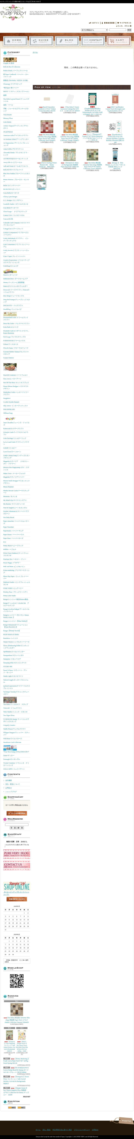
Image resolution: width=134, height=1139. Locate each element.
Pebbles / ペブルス (9, 549)
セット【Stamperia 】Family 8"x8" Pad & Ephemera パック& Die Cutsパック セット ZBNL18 (92, 130)
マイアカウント (124, 23)
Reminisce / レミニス (10, 638)
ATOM (21, 1108)
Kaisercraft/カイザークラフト (13, 428)
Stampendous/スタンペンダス (13, 655)
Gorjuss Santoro (8, 358)
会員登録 (108, 23)
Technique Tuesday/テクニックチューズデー (16, 693)
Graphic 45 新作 (10, 60)
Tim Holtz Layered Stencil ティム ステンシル (16, 100)
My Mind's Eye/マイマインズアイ (15, 500)
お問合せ (93, 41)
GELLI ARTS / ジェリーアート (14, 769)
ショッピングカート (119, 41)
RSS (12, 1108)
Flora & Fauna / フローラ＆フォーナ (15, 348)
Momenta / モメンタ (10, 496)
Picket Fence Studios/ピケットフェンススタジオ (16, 554)
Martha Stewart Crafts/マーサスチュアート (16, 492)
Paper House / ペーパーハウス (13, 534)
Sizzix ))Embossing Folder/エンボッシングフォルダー (16, 647)
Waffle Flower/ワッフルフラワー (14, 729)
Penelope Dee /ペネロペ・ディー (14, 559)
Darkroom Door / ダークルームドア (15, 279)
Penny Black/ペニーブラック (13, 546)
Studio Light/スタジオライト (13, 676)
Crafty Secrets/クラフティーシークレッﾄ (16, 251)
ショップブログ (67, 41)
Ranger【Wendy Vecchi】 (12, 631)
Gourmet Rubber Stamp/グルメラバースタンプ (16, 353)
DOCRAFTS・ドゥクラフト (13, 305)
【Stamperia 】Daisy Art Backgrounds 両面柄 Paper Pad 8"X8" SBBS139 (70, 158)
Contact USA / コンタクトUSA (13, 215)
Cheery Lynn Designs (10, 197)
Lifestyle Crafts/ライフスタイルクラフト (15, 433)
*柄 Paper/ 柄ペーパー (11, 88)
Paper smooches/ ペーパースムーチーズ (16, 522)
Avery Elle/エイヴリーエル (12, 162)
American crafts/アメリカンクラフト (16, 135)
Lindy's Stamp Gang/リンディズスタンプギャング (16, 457)
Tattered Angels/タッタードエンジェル (15, 681)
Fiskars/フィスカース (10, 344)
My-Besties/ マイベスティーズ (14, 504)
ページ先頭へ (126, 1120)
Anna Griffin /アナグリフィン (13, 149)
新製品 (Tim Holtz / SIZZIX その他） (16, 80)
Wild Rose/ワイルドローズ (12, 739)
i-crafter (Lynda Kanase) (11, 402)
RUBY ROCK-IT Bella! (11, 634)
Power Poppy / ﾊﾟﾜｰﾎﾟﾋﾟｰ (12, 563)
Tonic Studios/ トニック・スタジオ (15, 712)
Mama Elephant (8, 487)
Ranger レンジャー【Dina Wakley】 (15, 621)
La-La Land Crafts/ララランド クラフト (16, 443)
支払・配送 (46, 1130)
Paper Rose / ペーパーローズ (13, 538)
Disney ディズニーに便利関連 (13, 282)
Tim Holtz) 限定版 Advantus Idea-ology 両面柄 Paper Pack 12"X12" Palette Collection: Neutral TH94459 (16, 1013)
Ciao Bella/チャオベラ (11, 208)
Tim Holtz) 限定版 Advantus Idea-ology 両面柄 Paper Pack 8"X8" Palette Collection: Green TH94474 (92, 159)
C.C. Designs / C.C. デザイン (13, 200)
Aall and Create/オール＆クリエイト (15, 166)
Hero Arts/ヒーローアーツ (12, 379)
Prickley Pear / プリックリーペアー (15, 592)
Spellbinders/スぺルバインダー (14, 652)
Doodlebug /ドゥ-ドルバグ (12, 309)
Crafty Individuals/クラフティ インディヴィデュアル (15, 239)
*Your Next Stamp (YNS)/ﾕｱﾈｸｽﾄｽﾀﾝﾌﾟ (16, 749)
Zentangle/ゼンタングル (11, 759)
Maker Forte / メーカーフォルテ (14, 473)
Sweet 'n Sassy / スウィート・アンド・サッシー (15, 671)
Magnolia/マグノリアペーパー (13, 477)
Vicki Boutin (7, 115)
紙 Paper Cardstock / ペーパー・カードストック (15, 75)
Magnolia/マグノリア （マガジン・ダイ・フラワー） (16, 462)
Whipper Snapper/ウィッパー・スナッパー (16, 734)
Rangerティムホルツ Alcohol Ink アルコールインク (16, 604)
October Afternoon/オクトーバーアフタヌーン (16, 512)
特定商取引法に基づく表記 (62, 1130)
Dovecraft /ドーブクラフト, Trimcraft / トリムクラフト (16, 291)
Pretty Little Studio (9, 596)
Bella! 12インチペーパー (12, 185)
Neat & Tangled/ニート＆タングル (15, 508)
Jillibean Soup (7, 413)
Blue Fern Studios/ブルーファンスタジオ (16, 175)
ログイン (94, 23)
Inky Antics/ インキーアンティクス (15, 406)
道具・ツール (8, 105)
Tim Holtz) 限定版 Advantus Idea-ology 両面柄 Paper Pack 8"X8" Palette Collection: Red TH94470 (47, 130)
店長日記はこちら (17, 903)
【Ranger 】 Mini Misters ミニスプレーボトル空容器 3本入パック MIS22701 (115, 159)
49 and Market (8, 132)
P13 (4, 542)
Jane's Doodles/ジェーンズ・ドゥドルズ (16, 421)
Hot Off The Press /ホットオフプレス (16, 383)
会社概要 (8, 780)
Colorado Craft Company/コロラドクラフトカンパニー (16, 224)
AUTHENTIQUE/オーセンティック (15, 159)
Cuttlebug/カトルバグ (10, 266)
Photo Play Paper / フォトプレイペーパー (16, 577)
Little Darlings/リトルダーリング (14, 438)
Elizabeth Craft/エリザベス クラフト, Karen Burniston (16, 332)
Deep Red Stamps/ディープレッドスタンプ (16, 301)
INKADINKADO (9, 409)
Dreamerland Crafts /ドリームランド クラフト (15, 316)
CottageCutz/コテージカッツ (13, 229)
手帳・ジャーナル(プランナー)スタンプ (16, 110)
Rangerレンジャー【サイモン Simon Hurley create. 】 (16, 616)
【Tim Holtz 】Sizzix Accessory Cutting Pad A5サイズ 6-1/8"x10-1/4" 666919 (69, 102)
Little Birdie (7, 122)
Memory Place (8, 118)
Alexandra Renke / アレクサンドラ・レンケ (16, 154)
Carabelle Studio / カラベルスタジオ (15, 204)
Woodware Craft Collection (12, 742)
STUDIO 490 (7, 666)
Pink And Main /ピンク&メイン (14, 566)
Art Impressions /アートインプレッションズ (16, 144)
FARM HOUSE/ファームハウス (14, 341)
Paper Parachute (8, 527)
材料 (5, 95)
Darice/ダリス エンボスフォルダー (15, 286)
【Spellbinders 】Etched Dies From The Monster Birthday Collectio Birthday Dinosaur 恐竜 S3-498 (115, 131)
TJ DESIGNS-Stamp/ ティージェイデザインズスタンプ (16, 720)
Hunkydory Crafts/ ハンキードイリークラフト (16, 393)
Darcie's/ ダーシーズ (10, 272)
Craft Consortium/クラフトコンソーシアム (16, 245)
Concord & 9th (8, 219)
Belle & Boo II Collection (11, 67)
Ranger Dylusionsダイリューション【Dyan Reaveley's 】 (15, 626)
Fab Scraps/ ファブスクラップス (14, 337)
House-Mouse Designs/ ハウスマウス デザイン (15, 387)
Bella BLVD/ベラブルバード (13, 170)
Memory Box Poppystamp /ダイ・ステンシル (16, 468)
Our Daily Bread (8, 517)
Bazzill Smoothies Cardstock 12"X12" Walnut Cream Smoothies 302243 (47, 102)
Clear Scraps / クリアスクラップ (15, 212)
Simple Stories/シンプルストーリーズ (16, 642)
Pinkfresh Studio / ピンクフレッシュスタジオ (16, 583)
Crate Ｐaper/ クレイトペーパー (14, 256)
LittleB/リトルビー (9, 448)
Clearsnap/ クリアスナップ (12, 84)
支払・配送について (41, 41)
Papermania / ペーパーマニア (13, 531)
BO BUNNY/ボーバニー (11, 189)
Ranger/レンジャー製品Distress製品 (15, 599)
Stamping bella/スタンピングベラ (14, 663)
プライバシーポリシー (82, 1130)
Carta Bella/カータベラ (11, 193)
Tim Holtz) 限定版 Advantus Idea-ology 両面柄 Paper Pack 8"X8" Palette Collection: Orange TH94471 (69, 130)
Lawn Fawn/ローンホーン (12, 452)
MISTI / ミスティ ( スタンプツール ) (16, 91)
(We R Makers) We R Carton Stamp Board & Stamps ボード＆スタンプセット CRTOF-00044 (16, 1070)
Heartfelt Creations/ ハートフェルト (15, 368)
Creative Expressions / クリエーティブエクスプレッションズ (16, 261)
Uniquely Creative (9, 725)
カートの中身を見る (17, 813)
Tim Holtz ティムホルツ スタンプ (15, 701)
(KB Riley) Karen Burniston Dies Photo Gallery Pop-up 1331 (41, 182)
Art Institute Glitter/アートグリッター (16, 139)
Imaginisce (6, 398)
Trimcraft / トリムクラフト (12, 708)
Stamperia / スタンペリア (12, 659)
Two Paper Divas (8, 715)
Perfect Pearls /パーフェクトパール (15, 71)
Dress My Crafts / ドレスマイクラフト (16, 323)
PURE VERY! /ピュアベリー (13, 588)
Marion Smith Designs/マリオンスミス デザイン (16, 482)
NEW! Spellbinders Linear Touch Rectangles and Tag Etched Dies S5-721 (115, 102)
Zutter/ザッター (8, 755)
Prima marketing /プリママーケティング (16, 571)
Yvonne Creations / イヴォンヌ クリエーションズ (16, 764)
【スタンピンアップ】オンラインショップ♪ (16, 892)
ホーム (15, 41)
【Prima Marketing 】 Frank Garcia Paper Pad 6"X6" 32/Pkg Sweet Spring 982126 (16, 1061)
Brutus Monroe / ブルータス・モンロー (16, 181)
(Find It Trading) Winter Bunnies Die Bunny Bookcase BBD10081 (47, 158)
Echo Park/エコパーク (10, 327)
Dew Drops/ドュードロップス (13, 296)
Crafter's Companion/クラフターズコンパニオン (15, 234)
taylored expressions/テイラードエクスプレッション (16, 687)
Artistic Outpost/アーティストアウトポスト (16, 127)
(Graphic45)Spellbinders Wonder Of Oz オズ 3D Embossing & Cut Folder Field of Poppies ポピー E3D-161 (92, 103)
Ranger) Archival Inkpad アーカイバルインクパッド (16, 610)
